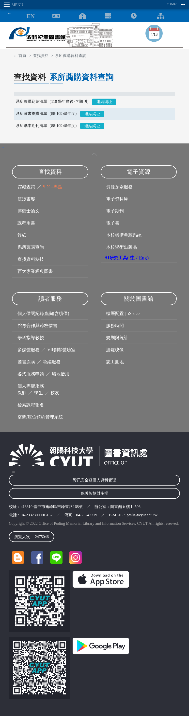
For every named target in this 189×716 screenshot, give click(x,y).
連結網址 (104, 102)
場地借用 (60, 373)
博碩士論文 (28, 211)
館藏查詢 (26, 186)
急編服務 (52, 361)
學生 (38, 392)
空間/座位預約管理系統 (40, 417)
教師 (21, 392)
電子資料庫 (117, 198)
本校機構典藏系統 (124, 235)
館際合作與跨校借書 (37, 325)
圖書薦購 (26, 361)
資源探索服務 (119, 186)
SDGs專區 (52, 186)
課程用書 (26, 223)
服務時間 (115, 325)
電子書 (112, 223)
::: (8, 14)
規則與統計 (117, 337)
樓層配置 (115, 313)
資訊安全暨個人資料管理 (94, 480)
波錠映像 (115, 349)
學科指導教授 (30, 337)
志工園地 (115, 361)
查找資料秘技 (30, 259)
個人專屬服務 (30, 386)
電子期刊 (115, 211)
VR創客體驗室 (61, 349)
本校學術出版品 (121, 247)
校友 (54, 392)
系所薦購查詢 (30, 247)
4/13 (154, 34)
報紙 (21, 235)
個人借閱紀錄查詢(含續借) (43, 313)
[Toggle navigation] (6, 4)
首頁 (22, 55)
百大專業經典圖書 (35, 271)
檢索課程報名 (30, 404)
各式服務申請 (30, 373)
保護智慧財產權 (94, 493)
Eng (143, 257)
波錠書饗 (26, 198)
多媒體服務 (28, 349)
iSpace (134, 313)
